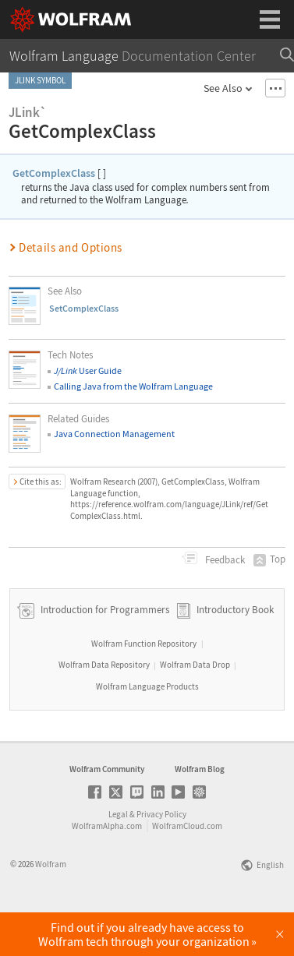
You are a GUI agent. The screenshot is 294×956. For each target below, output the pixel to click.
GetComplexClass (53, 173)
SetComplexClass (84, 308)
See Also (223, 88)
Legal (118, 857)
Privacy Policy (161, 857)
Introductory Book (235, 652)
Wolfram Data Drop (195, 707)
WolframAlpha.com (107, 868)
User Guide (88, 370)
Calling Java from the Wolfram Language (133, 386)
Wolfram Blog (200, 811)
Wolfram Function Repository (144, 686)
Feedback (224, 559)
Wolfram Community (106, 811)
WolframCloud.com (187, 868)
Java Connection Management (114, 433)
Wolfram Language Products (147, 729)
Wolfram (50, 906)
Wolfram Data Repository (104, 707)
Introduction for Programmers (103, 652)
